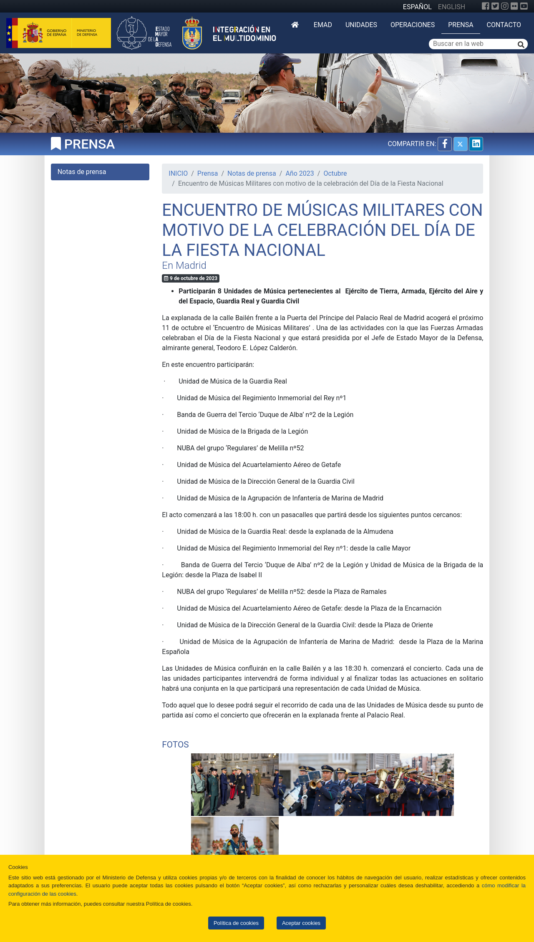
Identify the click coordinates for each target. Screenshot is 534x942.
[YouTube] (524, 6)
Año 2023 (299, 173)
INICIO (178, 173)
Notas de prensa (251, 173)
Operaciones (412, 25)
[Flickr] (514, 6)
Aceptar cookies (301, 923)
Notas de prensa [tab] (82, 172)
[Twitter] (495, 6)
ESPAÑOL (417, 7)
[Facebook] (485, 6)
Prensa (460, 25)
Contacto (504, 25)
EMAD (323, 25)
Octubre (335, 173)
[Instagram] (505, 6)
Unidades (361, 25)
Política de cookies (236, 923)
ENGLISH (451, 7)
